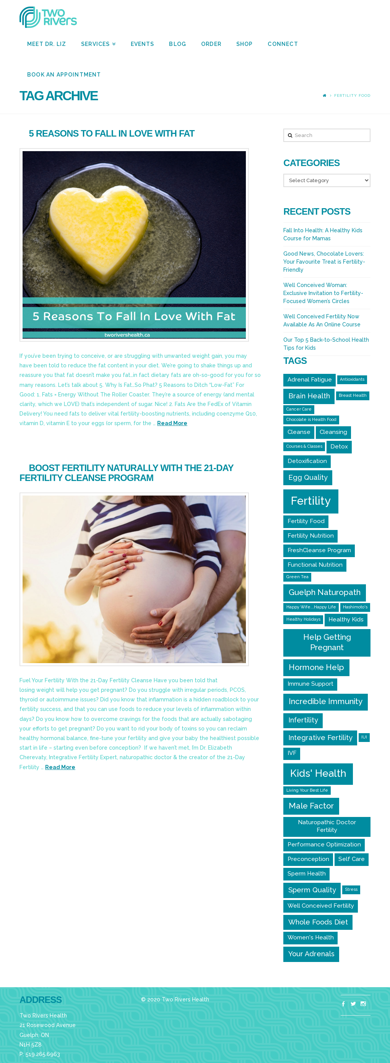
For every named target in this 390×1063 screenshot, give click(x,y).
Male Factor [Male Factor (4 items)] (311, 805)
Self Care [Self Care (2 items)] (351, 859)
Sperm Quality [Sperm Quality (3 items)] (312, 890)
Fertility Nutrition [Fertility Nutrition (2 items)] (311, 535)
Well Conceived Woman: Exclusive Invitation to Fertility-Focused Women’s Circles (323, 293)
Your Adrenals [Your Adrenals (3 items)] (311, 954)
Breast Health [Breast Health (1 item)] (353, 395)
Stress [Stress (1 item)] (351, 889)
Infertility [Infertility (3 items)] (303, 720)
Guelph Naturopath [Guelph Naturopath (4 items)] (325, 592)
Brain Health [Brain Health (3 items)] (309, 396)
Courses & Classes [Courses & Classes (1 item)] (304, 446)
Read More (172, 423)
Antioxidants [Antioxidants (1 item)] (352, 379)
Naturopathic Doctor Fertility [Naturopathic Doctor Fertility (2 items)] (327, 826)
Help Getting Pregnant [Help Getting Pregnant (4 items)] (327, 642)
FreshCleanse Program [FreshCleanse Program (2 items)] (319, 550)
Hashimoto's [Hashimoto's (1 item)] (355, 607)
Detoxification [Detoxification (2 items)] (307, 461)
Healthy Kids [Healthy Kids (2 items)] (346, 619)
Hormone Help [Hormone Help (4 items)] (316, 667)
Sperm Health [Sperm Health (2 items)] (307, 873)
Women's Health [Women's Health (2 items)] (311, 937)
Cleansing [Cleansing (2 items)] (333, 432)
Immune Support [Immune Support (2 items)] (310, 683)
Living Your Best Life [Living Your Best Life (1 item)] (307, 790)
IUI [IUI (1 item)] (364, 737)
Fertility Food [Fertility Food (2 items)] (306, 521)
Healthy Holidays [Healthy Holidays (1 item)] (303, 619)
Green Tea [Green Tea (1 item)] (297, 576)
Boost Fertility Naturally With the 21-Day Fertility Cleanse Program (126, 473)
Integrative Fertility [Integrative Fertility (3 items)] (320, 738)
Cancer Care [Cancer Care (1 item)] (299, 409)
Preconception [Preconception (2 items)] (308, 859)
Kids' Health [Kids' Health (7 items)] (318, 773)
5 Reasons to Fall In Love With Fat (112, 133)
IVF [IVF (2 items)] (292, 753)
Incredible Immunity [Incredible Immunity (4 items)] (325, 701)
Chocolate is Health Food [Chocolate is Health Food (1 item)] (311, 419)
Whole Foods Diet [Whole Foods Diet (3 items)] (318, 922)
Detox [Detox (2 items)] (339, 446)
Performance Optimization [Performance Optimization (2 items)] (324, 844)
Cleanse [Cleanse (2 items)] (299, 432)
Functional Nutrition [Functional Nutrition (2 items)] (315, 564)
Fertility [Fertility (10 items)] (311, 500)
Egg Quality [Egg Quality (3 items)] (308, 477)
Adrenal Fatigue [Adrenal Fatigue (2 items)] (310, 379)
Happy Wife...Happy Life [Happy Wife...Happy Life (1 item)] (311, 607)
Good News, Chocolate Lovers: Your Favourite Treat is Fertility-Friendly (324, 262)
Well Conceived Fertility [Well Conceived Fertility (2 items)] (321, 905)
